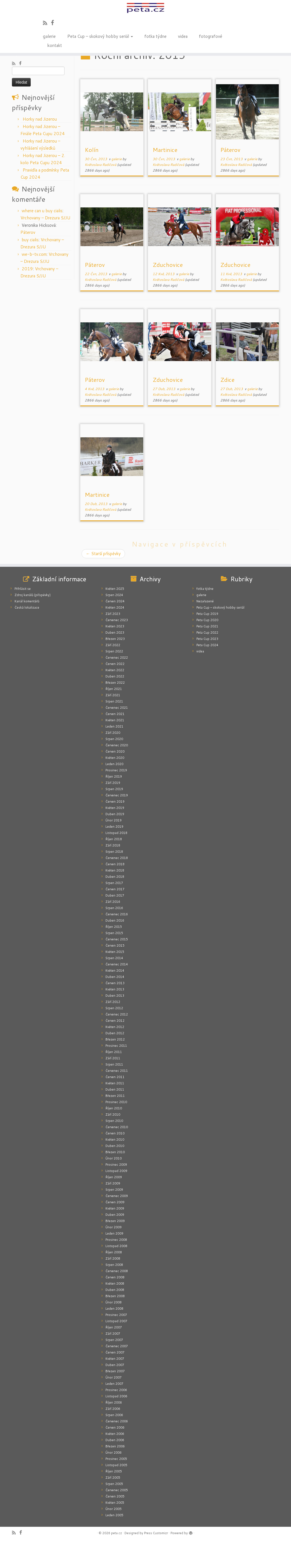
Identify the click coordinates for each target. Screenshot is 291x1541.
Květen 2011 (114, 1083)
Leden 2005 (114, 1515)
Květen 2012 (114, 1027)
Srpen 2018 (114, 851)
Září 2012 (112, 1002)
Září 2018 (112, 845)
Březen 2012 (115, 1039)
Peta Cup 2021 (207, 626)
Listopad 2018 (116, 833)
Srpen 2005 (114, 1484)
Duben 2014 (114, 977)
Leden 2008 (114, 1308)
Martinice (165, 150)
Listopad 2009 (116, 1171)
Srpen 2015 (114, 933)
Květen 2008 (114, 1283)
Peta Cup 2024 (207, 645)
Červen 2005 (114, 1496)
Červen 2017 (114, 889)
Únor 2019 (113, 820)
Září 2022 (112, 645)
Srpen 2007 (114, 1340)
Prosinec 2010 (116, 1102)
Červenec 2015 (116, 939)
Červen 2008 (114, 1277)
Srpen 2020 (114, 739)
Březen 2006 (115, 1446)
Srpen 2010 (114, 1120)
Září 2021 (112, 695)
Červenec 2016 (116, 914)
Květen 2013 (114, 989)
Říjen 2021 (113, 689)
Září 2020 (112, 732)
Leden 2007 (114, 1383)
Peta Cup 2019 (207, 613)
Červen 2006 (114, 1427)
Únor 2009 (113, 1227)
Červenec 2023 (116, 620)
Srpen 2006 (114, 1415)
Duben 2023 (114, 632)
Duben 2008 (114, 1289)
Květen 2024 (114, 607)
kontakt (54, 45)
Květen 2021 (114, 720)
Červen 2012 (114, 1020)
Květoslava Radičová (100, 164)
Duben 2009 (114, 1214)
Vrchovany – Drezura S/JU (45, 218)
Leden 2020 (114, 764)
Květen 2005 (114, 1502)
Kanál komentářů (26, 601)
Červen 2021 (114, 714)
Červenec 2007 (116, 1346)
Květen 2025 (114, 588)
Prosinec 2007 (116, 1315)
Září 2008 (112, 1258)
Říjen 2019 (113, 776)
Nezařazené (205, 601)
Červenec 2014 (116, 964)
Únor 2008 (113, 1302)
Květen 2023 (114, 626)
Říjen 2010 (113, 1108)
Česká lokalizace (26, 607)
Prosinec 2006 (116, 1390)
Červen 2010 (114, 1133)
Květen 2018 (114, 870)
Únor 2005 (113, 1509)
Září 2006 (112, 1408)
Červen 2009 (114, 1202)
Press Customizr (156, 1533)
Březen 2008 (115, 1296)
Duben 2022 (114, 676)
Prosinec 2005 (116, 1458)
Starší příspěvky (103, 554)
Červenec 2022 (116, 657)
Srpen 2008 (114, 1264)
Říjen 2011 (113, 1052)
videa (183, 35)
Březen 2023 (115, 638)
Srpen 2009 (114, 1189)
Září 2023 (112, 613)
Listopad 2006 (116, 1396)
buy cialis (30, 240)
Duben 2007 (114, 1365)
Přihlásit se (22, 588)
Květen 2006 (114, 1433)
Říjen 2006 (113, 1402)
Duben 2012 (114, 1033)
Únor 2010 (113, 1158)
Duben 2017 (114, 895)
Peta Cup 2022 (207, 632)
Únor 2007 (113, 1377)
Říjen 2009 (113, 1177)
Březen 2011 (115, 1095)
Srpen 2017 (114, 883)
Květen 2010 (114, 1139)
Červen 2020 (114, 751)
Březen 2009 (115, 1221)
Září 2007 (112, 1333)
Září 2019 (112, 782)
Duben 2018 (114, 876)
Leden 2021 (114, 726)
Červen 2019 (114, 801)
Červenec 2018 (116, 858)
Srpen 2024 (114, 595)
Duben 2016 (114, 920)
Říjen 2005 (113, 1471)
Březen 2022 (115, 682)
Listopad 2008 (116, 1246)
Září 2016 (112, 901)
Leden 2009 (114, 1233)
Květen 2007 (114, 1358)
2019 (27, 269)
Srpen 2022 (114, 651)
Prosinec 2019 (116, 770)
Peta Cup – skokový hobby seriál (100, 35)
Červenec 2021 (116, 707)
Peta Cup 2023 (207, 638)
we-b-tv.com (34, 254)
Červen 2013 (114, 983)
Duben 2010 (114, 1146)
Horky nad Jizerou (40, 119)
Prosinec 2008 (116, 1239)
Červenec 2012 (116, 1014)
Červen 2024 (114, 601)
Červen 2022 (114, 664)
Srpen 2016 (114, 908)
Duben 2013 (114, 995)
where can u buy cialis (42, 211)
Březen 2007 (115, 1371)
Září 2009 (112, 1183)
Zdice (227, 380)
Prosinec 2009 (116, 1164)
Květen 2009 (114, 1208)
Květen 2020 (114, 757)
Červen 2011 (114, 1077)
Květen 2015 (114, 951)
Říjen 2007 (113, 1327)
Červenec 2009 (116, 1196)
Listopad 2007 (116, 1321)
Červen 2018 (114, 864)
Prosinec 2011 (116, 1045)
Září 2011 (112, 1058)
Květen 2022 (114, 670)
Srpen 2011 (114, 1064)
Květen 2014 (114, 970)
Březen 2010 (115, 1152)
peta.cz (116, 1533)
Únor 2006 (113, 1452)
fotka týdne (155, 35)
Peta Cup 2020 (207, 620)
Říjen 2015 (113, 926)
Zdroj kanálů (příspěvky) (32, 595)
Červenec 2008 (116, 1271)
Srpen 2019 (114, 789)
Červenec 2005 (116, 1490)
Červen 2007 (114, 1352)
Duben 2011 (114, 1089)
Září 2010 (112, 1114)
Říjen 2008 (113, 1252)
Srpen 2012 (114, 1008)
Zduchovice (168, 265)
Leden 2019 (114, 826)
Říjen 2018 (113, 839)
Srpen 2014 (114, 958)
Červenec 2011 (116, 1070)
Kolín (92, 150)
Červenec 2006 (116, 1421)
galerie (49, 35)
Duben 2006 (114, 1440)
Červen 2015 (114, 945)
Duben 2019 (114, 814)
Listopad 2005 (116, 1465)
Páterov (27, 232)
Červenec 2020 (116, 745)
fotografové (210, 35)
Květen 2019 (114, 807)
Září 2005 (112, 1477)
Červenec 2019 (116, 795)
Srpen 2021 (114, 701)
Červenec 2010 (116, 1127)
